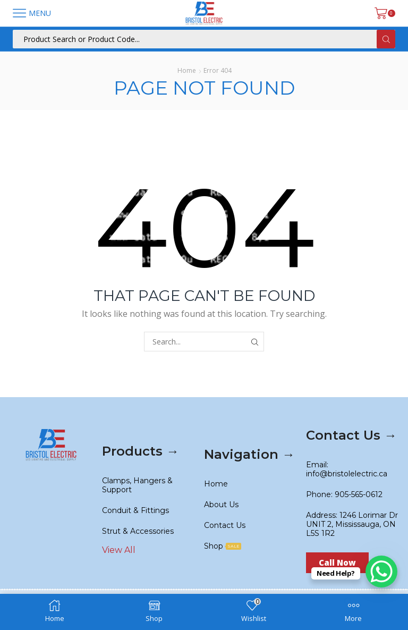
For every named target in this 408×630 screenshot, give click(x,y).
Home (186, 70)
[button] (337, 562)
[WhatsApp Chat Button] (381, 571)
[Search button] (386, 39)
